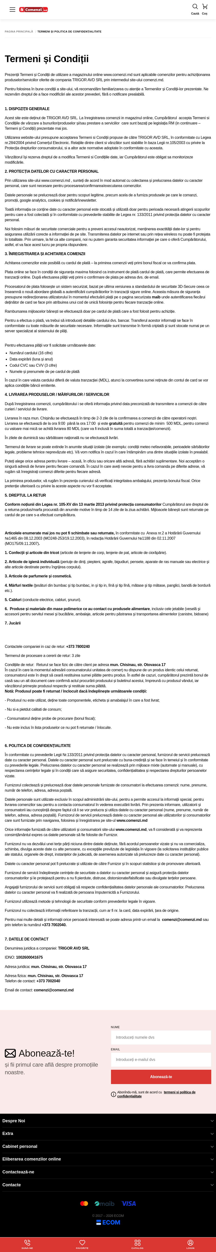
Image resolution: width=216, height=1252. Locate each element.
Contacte (108, 1184)
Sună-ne (27, 1244)
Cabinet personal (108, 1146)
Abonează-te (161, 1077)
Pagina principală (19, 31)
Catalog (137, 1244)
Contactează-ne (108, 1172)
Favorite (82, 1244)
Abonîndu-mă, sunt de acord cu (156, 1094)
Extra (108, 1133)
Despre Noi (108, 1120)
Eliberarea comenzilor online (108, 1159)
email (115, 1049)
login (191, 1244)
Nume (115, 1027)
